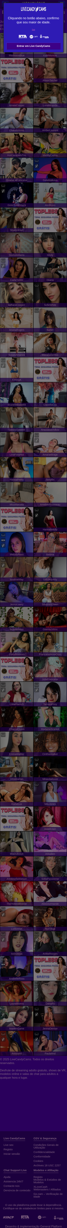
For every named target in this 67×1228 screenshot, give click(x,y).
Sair (33, 30)
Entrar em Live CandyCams (33, 46)
